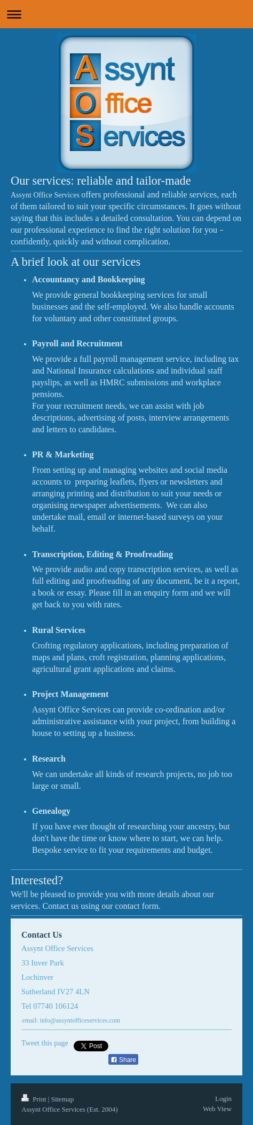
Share (123, 1060)
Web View (217, 1109)
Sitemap (62, 1099)
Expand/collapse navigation (126, 14)
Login (223, 1099)
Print (34, 1099)
